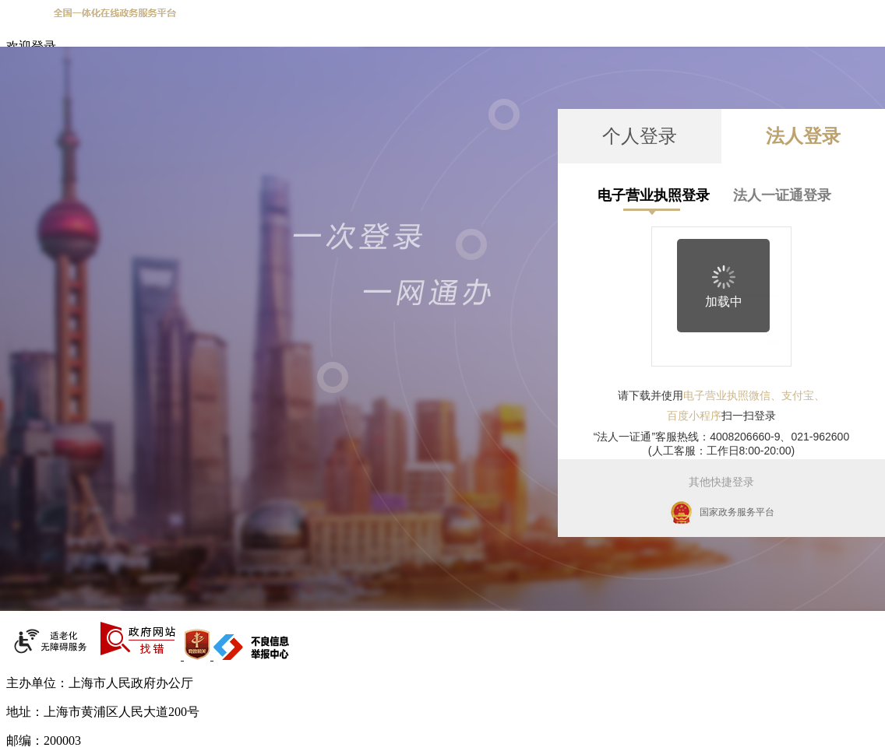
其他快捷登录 (721, 482)
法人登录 (803, 135)
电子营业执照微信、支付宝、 (754, 395)
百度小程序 (694, 415)
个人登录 (639, 135)
